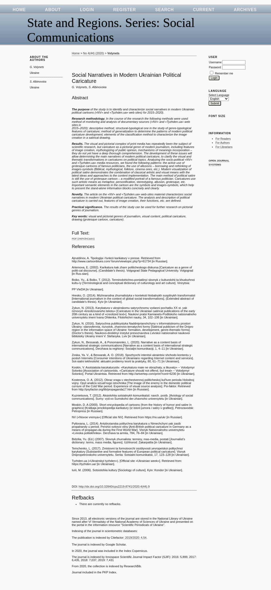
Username (215, 62)
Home (19, 9)
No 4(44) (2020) (93, 53)
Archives (245, 9)
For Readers (223, 138)
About (53, 9)
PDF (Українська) (83, 238)
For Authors (222, 142)
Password (215, 67)
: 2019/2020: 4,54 (135, 537)
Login (87, 9)
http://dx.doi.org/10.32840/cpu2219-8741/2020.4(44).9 (114, 486)
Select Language (219, 95)
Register (124, 9)
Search (164, 9)
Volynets (113, 53)
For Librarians (223, 147)
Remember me (224, 73)
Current (204, 9)
